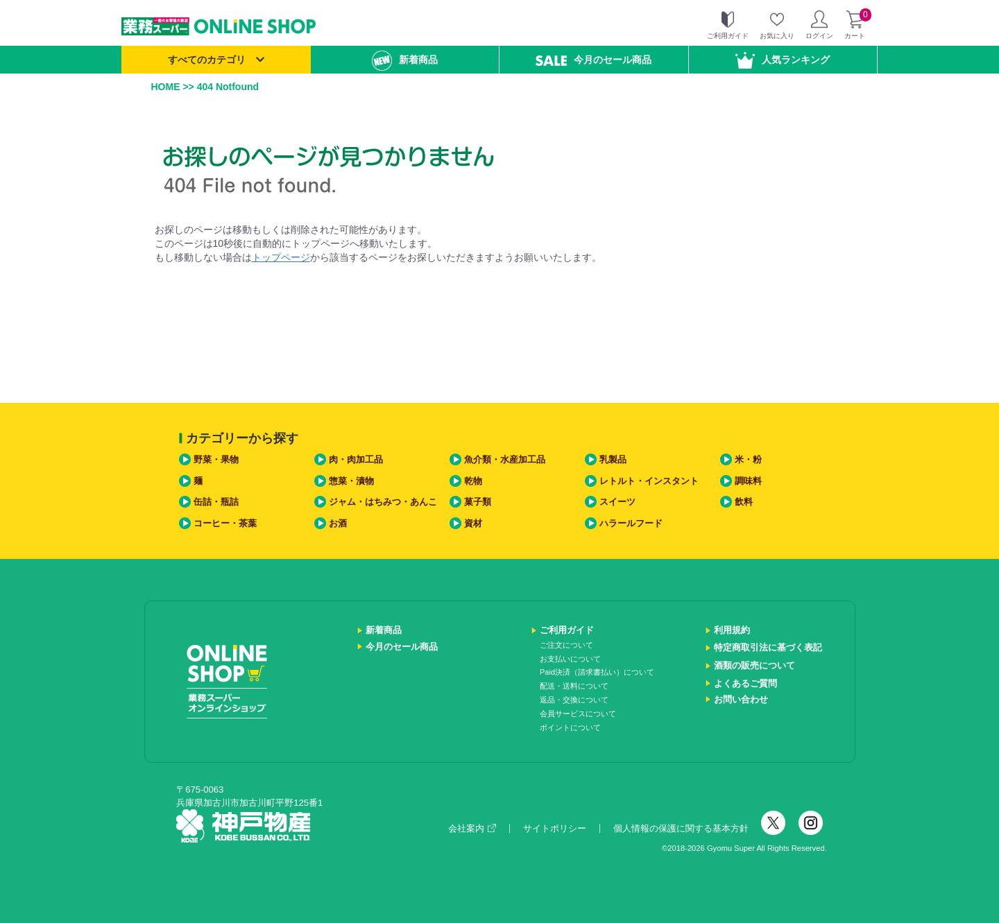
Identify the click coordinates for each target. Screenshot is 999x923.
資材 (473, 523)
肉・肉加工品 (356, 459)
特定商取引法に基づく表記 (768, 647)
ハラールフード (631, 523)
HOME (165, 86)
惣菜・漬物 (351, 481)
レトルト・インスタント (649, 481)
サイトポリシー (554, 828)
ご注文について (566, 645)
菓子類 (477, 502)
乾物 (473, 481)
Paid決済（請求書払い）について (597, 672)
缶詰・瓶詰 (216, 502)
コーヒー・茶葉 (225, 523)
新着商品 (405, 61)
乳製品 (612, 459)
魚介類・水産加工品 (504, 459)
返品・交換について (574, 700)
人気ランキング (782, 60)
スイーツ (617, 502)
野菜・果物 (216, 459)
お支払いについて (570, 659)
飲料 (744, 502)
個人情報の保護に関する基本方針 (681, 828)
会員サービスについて (578, 713)
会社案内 (472, 828)
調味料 (748, 481)
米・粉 (748, 459)
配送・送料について (574, 686)
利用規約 (732, 630)
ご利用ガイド (567, 630)
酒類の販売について (754, 665)
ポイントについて (570, 727)
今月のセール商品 (593, 60)
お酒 (338, 523)
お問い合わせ (741, 699)
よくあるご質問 (745, 683)
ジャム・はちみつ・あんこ (383, 502)
